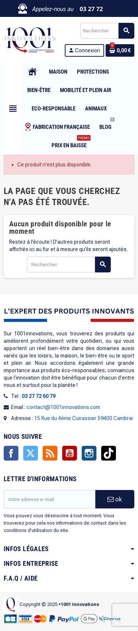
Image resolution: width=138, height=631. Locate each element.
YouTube (69, 453)
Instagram (89, 453)
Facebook (11, 453)
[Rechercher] (107, 31)
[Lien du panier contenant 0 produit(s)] (120, 50)
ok (114, 499)
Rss (50, 453)
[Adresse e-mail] (49, 499)
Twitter (30, 453)
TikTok (108, 453)
